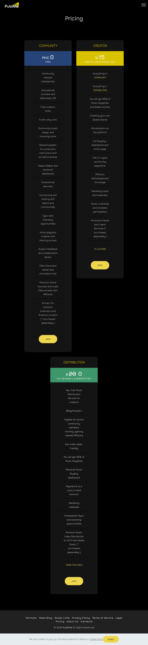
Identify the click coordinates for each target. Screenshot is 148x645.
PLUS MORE (100, 249)
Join (48, 339)
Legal (119, 617)
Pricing (60, 621)
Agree (111, 639)
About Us (72, 621)
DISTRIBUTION (100, 90)
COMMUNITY (100, 77)
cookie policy (96, 639)
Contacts (86, 621)
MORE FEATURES (74, 565)
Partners (31, 617)
